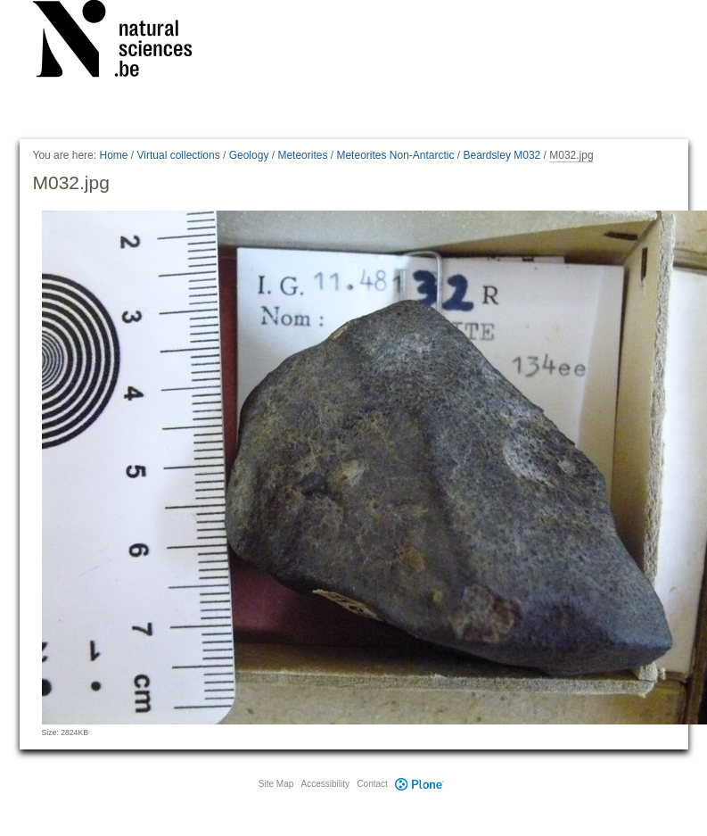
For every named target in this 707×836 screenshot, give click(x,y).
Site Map (276, 784)
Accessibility (325, 784)
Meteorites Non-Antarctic (395, 155)
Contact (372, 784)
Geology (249, 155)
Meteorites (302, 155)
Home (113, 155)
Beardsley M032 (502, 155)
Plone (420, 784)
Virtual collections (178, 155)
